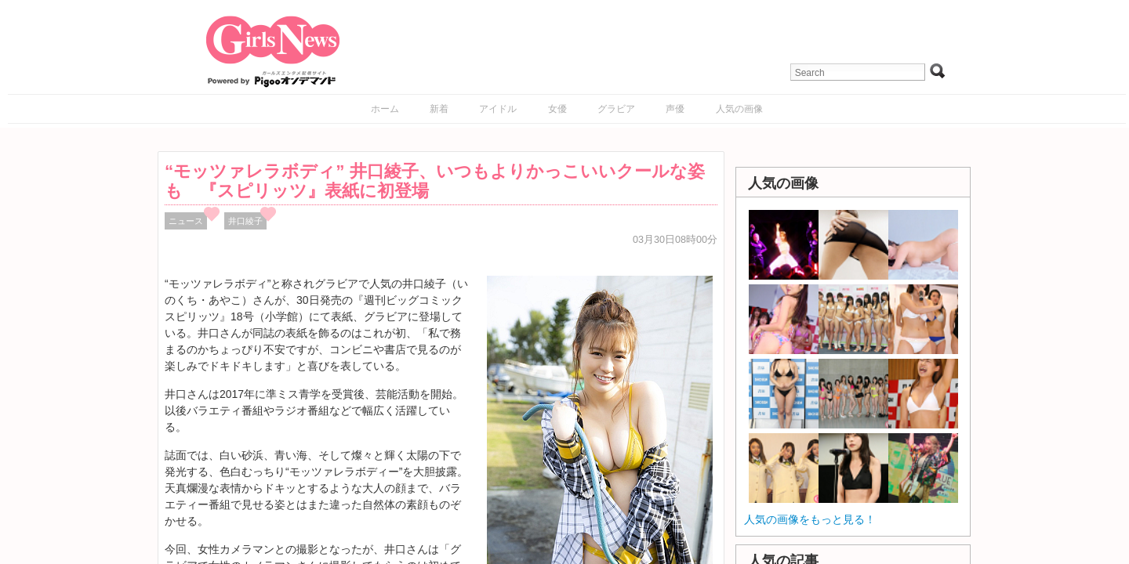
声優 (675, 108)
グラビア (616, 108)
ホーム (385, 108)
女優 (557, 108)
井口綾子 (245, 221)
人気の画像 (739, 108)
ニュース (186, 221)
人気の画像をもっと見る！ (810, 519)
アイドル (498, 108)
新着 (439, 108)
